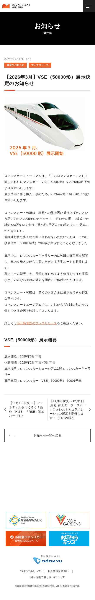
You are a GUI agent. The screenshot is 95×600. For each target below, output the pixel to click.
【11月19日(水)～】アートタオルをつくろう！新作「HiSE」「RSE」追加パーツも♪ (26, 409)
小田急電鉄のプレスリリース (37, 323)
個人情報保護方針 (58, 571)
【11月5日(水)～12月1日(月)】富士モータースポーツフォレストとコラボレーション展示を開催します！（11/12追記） (68, 409)
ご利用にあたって (30, 571)
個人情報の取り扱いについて (47, 577)
